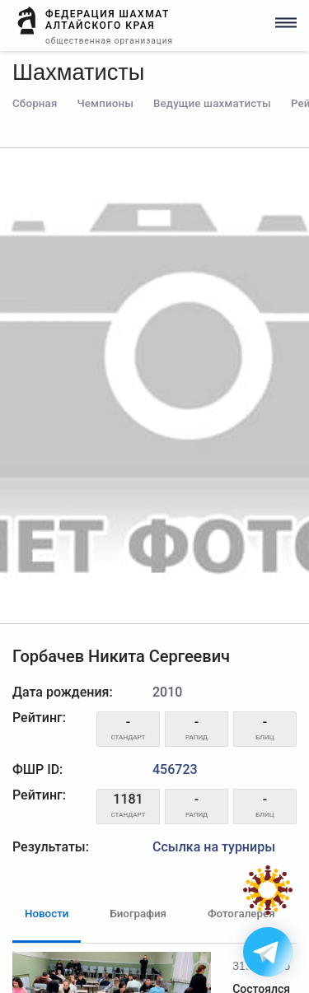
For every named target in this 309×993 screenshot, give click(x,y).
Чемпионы (105, 103)
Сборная (34, 103)
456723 (175, 769)
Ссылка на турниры (213, 847)
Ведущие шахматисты (212, 103)
